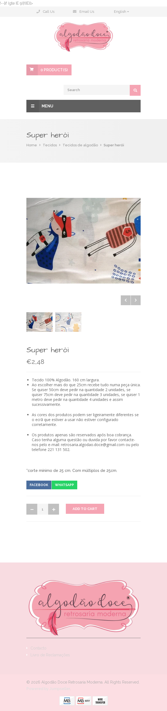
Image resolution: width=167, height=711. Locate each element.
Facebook (39, 485)
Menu (39, 106)
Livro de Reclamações (50, 655)
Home (31, 145)
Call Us (48, 12)
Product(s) (54, 70)
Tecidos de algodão (80, 145)
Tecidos (50, 145)
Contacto (38, 648)
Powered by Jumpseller (48, 689)
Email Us (86, 12)
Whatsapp (64, 485)
